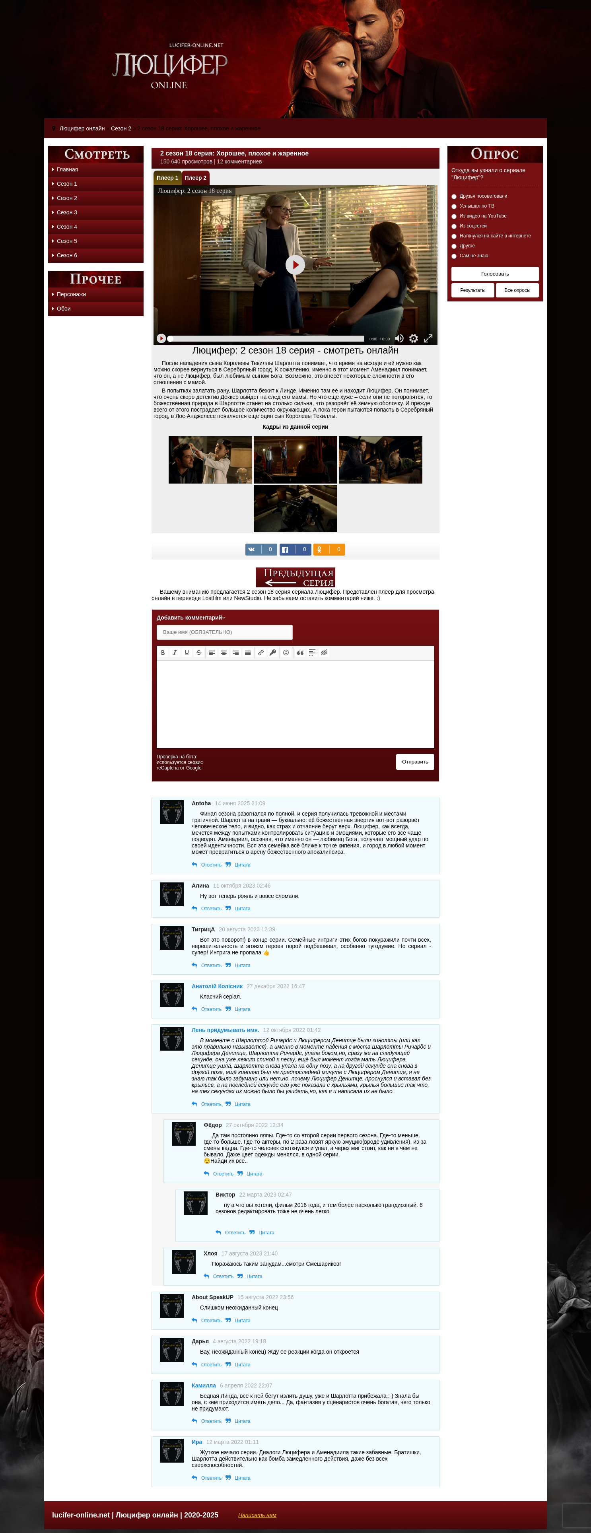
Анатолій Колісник (217, 986)
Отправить (415, 762)
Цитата (242, 865)
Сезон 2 (64, 198)
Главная (65, 169)
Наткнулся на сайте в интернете (495, 236)
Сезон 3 (64, 212)
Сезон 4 (64, 226)
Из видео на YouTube (483, 216)
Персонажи (69, 294)
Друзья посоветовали (483, 196)
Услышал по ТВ (477, 206)
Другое (467, 246)
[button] (163, 652)
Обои (61, 308)
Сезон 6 (64, 255)
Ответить (211, 865)
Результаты (472, 290)
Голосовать (495, 274)
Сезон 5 (64, 241)
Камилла (204, 1385)
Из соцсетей (473, 226)
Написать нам (257, 1515)
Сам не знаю (474, 255)
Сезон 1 (64, 184)
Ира (197, 1442)
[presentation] (163, 652)
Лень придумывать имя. (225, 1030)
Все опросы (517, 290)
